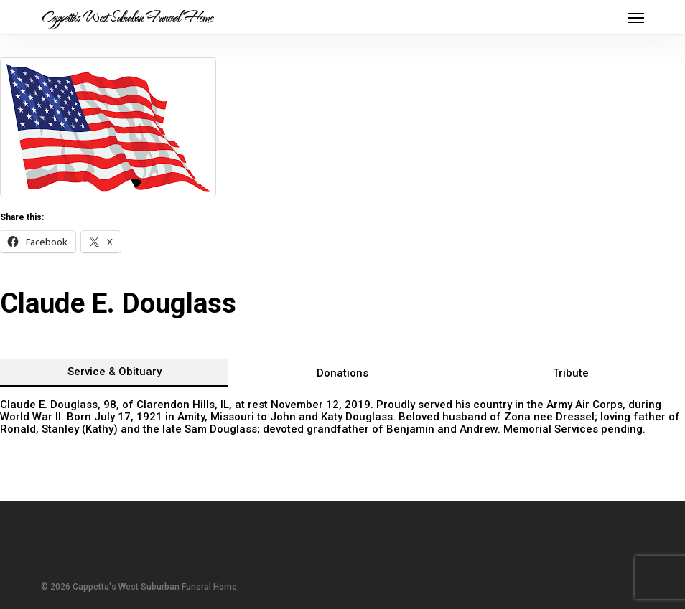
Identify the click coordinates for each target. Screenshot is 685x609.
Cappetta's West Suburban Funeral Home (127, 17)
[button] (636, 17)
